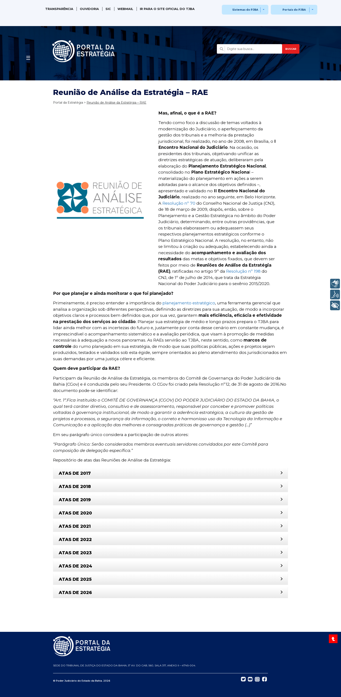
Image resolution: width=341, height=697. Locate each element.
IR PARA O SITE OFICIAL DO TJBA (167, 9)
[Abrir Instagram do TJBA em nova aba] (257, 679)
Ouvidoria (89, 9)
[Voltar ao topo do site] (334, 638)
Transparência (59, 9)
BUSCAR (290, 48)
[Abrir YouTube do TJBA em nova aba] (250, 679)
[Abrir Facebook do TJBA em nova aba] (264, 679)
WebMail (125, 9)
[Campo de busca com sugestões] (249, 49)
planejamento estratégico (188, 302)
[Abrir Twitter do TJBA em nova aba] (243, 679)
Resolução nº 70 (178, 203)
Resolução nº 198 (243, 271)
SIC (108, 9)
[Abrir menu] (28, 56)
